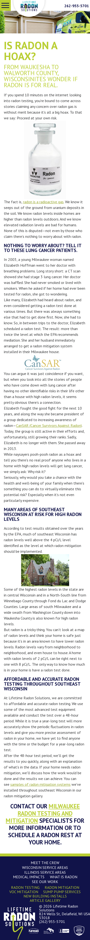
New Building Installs (45, 896)
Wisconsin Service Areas (45, 867)
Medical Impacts (28, 876)
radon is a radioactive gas (43, 201)
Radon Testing (25, 887)
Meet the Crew (45, 862)
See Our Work (45, 881)
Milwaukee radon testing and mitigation (43, 813)
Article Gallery (45, 900)
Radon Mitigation (62, 887)
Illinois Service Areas (45, 872)
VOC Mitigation (23, 891)
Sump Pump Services (62, 891)
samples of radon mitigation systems (40, 784)
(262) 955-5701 (52, 921)
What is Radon (63, 876)
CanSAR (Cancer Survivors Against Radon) (49, 425)
